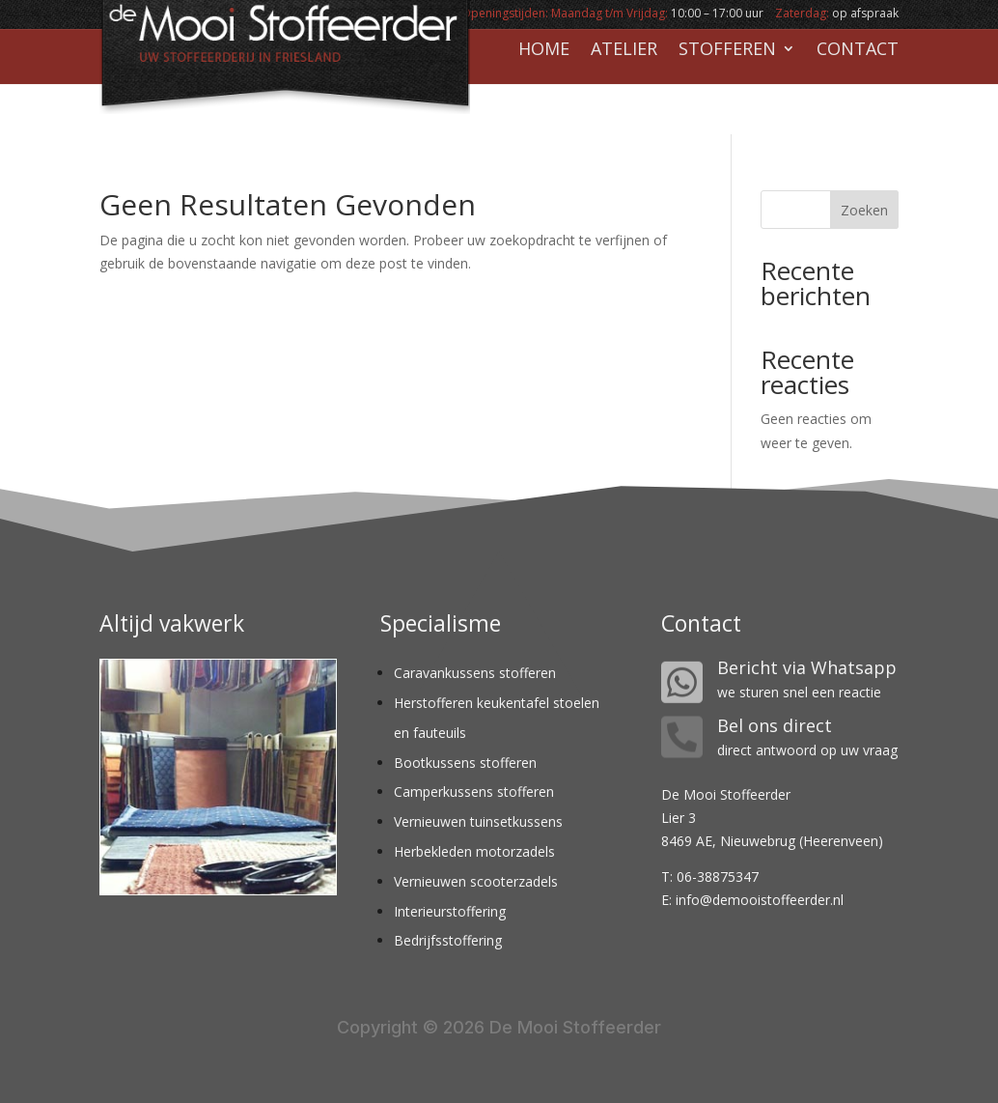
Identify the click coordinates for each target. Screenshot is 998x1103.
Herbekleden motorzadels (474, 851)
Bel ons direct (774, 725)
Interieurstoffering (450, 911)
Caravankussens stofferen (475, 673)
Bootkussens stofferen (465, 762)
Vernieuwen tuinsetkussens (478, 821)
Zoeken (864, 210)
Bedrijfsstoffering (448, 940)
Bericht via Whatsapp (807, 667)
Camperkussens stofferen (474, 791)
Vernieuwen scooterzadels (476, 881)
